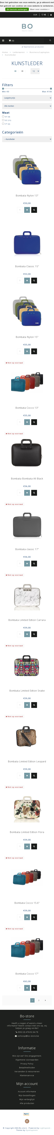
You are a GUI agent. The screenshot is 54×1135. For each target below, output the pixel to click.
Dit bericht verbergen (17, 9)
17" (7, 124)
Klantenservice (27, 1075)
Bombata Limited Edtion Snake (27, 690)
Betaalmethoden (27, 1067)
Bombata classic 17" (27, 549)
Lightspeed (45, 1128)
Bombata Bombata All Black (27, 478)
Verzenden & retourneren (27, 1071)
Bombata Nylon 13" (27, 195)
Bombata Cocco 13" (27, 407)
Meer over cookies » (40, 9)
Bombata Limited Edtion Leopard (27, 761)
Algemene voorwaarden (27, 1060)
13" (7, 117)
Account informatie (27, 1091)
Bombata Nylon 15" (27, 337)
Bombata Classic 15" (27, 266)
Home (5, 52)
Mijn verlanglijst (27, 1099)
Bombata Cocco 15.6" (27, 902)
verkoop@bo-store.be (28, 1036)
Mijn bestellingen (27, 1095)
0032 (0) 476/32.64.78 (28, 1032)
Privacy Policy (27, 1063)
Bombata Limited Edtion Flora (27, 832)
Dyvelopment (32, 1130)
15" (8, 120)
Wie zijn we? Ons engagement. (27, 1056)
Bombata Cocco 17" (27, 973)
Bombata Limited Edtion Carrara (27, 620)
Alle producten (27, 1103)
